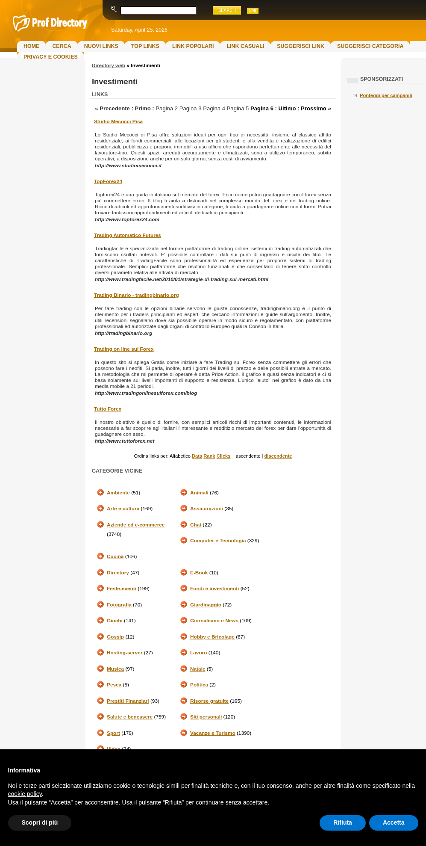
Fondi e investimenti (214, 589)
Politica (199, 685)
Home (31, 46)
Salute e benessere (130, 717)
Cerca (61, 46)
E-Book (199, 573)
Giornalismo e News (214, 621)
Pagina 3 (190, 108)
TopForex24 (108, 181)
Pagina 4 (214, 108)
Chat (195, 525)
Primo (143, 108)
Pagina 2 (167, 108)
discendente (278, 455)
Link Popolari (193, 46)
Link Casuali (245, 46)
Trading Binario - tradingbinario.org (136, 295)
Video (113, 749)
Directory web (108, 65)
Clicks (224, 455)
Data (197, 455)
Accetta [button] (394, 822)
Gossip (115, 637)
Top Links (145, 46)
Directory (118, 573)
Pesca (114, 685)
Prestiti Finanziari (128, 701)
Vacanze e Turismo (212, 733)
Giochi (115, 621)
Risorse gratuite (209, 701)
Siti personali (206, 717)
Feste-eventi (121, 589)
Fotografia (119, 605)
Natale (198, 669)
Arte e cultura (123, 509)
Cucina (115, 556)
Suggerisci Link (300, 46)
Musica (115, 669)
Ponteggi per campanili (386, 95)
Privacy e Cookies (51, 57)
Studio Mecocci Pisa (118, 121)
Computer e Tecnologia (218, 541)
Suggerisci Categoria (370, 46)
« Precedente (112, 108)
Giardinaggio (205, 605)
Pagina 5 (238, 108)
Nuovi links (101, 46)
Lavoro (198, 653)
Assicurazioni (206, 509)
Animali (199, 493)
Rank (209, 455)
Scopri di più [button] (40, 822)
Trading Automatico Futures (127, 235)
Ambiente (118, 493)
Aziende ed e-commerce (136, 525)
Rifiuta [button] (342, 822)
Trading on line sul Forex (124, 349)
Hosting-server (124, 653)
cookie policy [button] (25, 793)
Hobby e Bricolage (212, 637)
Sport (113, 733)
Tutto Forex (107, 409)
